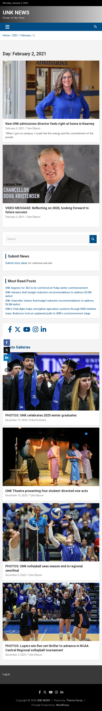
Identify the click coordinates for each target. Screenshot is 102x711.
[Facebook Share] (7, 342)
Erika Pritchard (37, 420)
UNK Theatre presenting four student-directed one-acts (46, 491)
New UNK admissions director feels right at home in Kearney (49, 124)
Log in (6, 674)
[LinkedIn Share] (7, 357)
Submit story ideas (16, 263)
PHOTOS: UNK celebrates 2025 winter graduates (41, 415)
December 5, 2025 (15, 575)
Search (93, 239)
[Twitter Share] (7, 350)
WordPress (62, 705)
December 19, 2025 (16, 420)
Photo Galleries (17, 347)
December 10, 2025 (16, 495)
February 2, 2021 (14, 128)
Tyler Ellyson (33, 128)
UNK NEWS (16, 12)
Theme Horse (74, 700)
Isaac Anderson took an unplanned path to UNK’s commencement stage (47, 313)
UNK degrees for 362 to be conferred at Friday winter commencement (46, 288)
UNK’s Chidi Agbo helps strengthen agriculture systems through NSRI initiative (50, 309)
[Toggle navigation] (7, 27)
